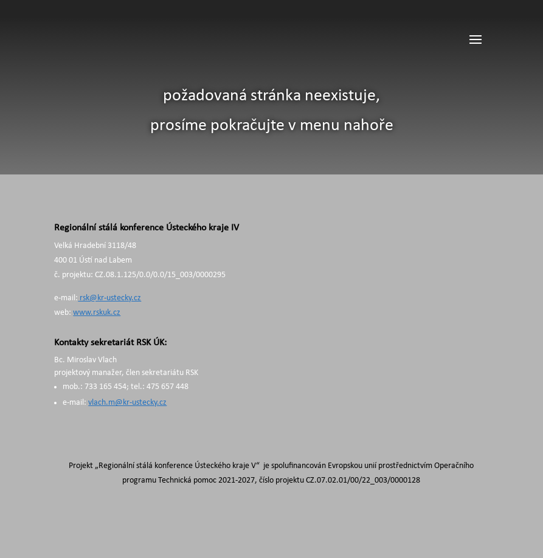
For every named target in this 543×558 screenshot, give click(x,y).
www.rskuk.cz (96, 312)
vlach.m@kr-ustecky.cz (127, 402)
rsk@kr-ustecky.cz (109, 298)
